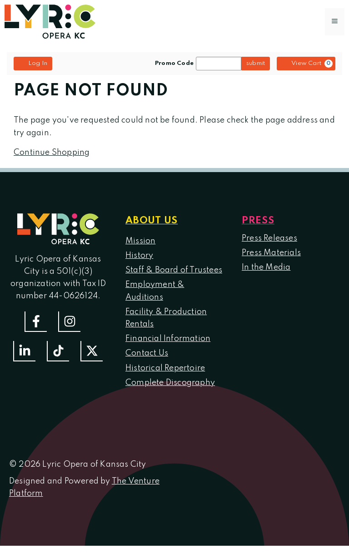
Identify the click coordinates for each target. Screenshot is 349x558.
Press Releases (269, 238)
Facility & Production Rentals (166, 318)
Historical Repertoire (165, 368)
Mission (140, 241)
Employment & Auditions (154, 291)
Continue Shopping (52, 152)
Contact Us (146, 353)
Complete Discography (170, 383)
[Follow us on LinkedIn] (24, 351)
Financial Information (167, 339)
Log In (33, 63)
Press (258, 221)
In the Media (266, 267)
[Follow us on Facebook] (36, 321)
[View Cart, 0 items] (306, 63)
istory (142, 256)
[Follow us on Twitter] (91, 351)
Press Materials (271, 253)
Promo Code (174, 63)
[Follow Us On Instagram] (69, 321)
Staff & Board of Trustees (173, 270)
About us (151, 221)
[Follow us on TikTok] (58, 351)
